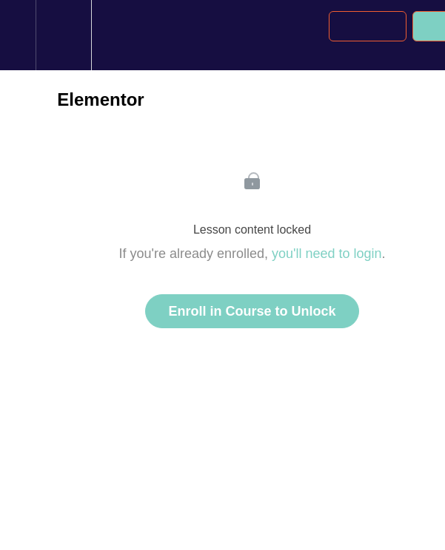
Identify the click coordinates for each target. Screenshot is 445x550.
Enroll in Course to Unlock (251, 311)
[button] (18, 35)
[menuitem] (63, 35)
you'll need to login (327, 253)
